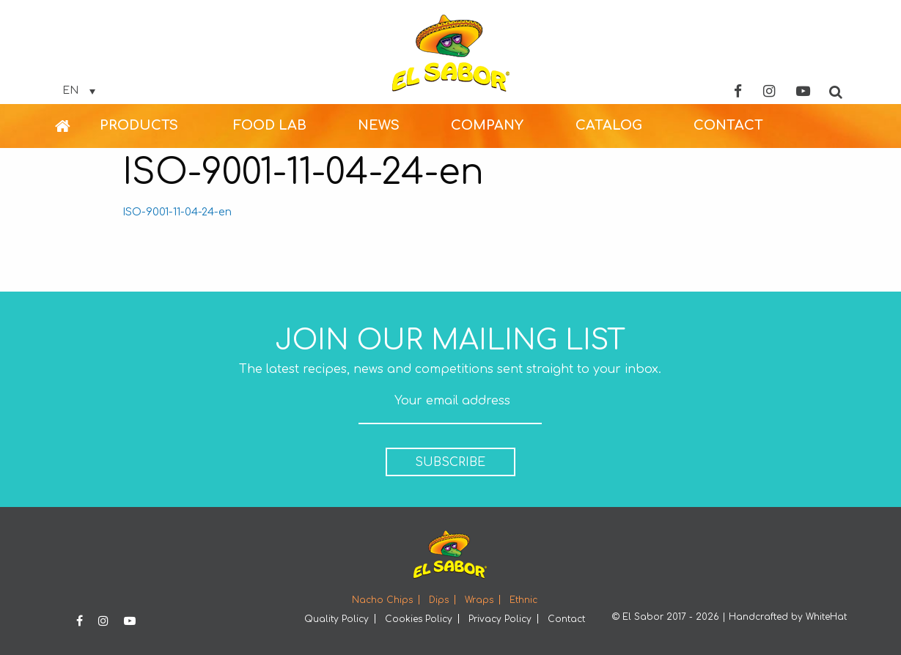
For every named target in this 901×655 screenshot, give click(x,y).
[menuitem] (77, 126)
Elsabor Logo (451, 53)
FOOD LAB (269, 125)
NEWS (379, 125)
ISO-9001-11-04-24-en (177, 212)
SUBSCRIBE (450, 462)
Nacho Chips (382, 600)
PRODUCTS (139, 125)
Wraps (479, 600)
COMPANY (487, 125)
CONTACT (728, 125)
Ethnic (523, 600)
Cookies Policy (418, 619)
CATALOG (608, 125)
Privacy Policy (500, 619)
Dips (439, 600)
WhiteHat (826, 617)
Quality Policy (336, 619)
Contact (566, 619)
